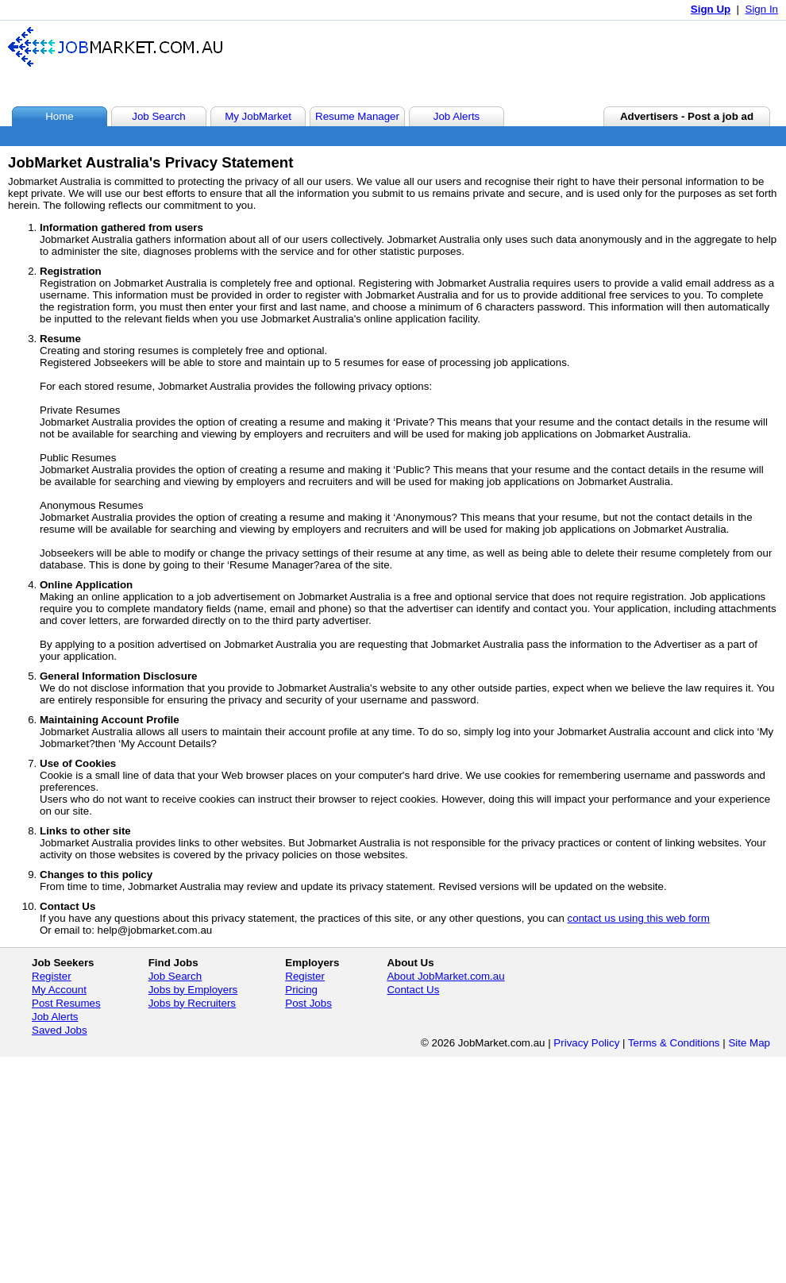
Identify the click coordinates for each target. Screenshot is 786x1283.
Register (51, 976)
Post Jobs (308, 1003)
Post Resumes (66, 1003)
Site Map (749, 1043)
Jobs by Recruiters (192, 1003)
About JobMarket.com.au (445, 976)
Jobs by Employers (193, 990)
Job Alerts (55, 1017)
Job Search (175, 976)
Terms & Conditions (674, 1043)
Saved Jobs (59, 1030)
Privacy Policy (586, 1043)
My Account (59, 990)
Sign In (762, 9)
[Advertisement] (487, 62)
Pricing (301, 990)
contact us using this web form (639, 918)
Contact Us (413, 990)
